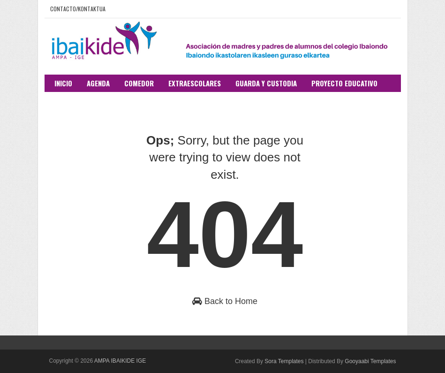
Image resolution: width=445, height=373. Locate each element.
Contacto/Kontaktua (78, 9)
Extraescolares (194, 83)
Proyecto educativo (344, 83)
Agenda (98, 83)
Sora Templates (283, 361)
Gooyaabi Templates (370, 361)
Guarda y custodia (266, 83)
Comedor (139, 83)
